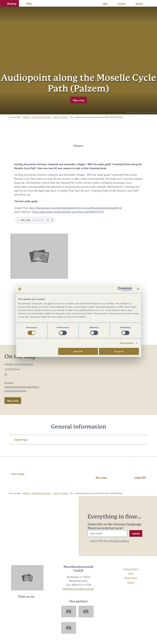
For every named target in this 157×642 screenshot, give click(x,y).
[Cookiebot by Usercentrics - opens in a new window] (120, 289)
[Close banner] (138, 289)
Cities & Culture (60, 117)
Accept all (119, 351)
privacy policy (121, 541)
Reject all (78, 351)
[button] (9, 3)
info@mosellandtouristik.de (78, 588)
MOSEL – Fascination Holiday (37, 117)
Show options (127, 343)
